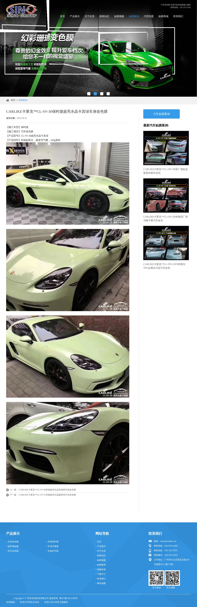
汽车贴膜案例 (161, 113)
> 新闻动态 (100, 555)
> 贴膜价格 (100, 569)
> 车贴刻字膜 (52, 551)
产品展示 (75, 16)
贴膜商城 (163, 16)
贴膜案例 (134, 16)
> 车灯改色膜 (12, 551)
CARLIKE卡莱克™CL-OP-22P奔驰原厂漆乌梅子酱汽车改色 (165, 218)
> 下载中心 (100, 574)
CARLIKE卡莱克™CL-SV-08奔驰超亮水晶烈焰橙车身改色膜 (47, 490)
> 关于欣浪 (100, 551)
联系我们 (178, 16)
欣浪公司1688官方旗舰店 (56, 602)
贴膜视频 (119, 16)
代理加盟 (149, 16)
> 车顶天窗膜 (52, 546)
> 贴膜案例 (100, 565)
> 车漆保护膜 (52, 542)
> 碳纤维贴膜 (12, 546)
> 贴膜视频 (100, 560)
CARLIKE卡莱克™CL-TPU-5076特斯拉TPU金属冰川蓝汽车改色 (164, 266)
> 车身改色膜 (12, 542)
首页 (62, 16)
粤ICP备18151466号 (68, 598)
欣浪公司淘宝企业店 (29, 602)
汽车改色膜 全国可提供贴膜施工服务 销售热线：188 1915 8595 (176, 6)
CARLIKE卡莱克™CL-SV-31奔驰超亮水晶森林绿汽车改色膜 (47, 495)
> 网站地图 (100, 583)
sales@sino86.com (168, 541)
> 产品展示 (100, 546)
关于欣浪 (89, 16)
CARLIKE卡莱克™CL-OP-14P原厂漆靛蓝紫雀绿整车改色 (165, 171)
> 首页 (98, 542)
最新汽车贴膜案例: (156, 125)
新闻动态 (104, 16)
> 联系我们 (100, 579)
